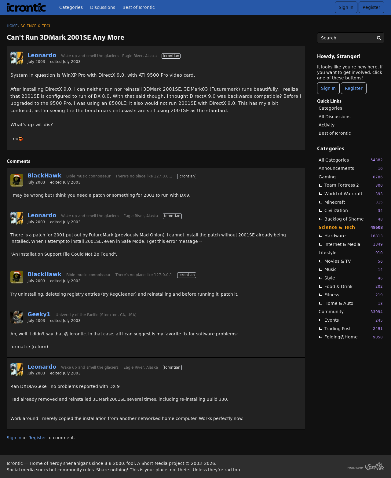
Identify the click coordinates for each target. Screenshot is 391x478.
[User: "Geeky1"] (16, 317)
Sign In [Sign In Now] (328, 88)
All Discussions (334, 116)
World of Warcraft (353, 194)
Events (353, 320)
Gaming (351, 177)
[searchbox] (350, 37)
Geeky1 (39, 314)
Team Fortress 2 (353, 185)
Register (371, 7)
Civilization (353, 210)
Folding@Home (353, 337)
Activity (326, 124)
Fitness (353, 295)
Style (353, 278)
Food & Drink (353, 286)
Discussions (102, 7)
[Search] (378, 37)
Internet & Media (353, 244)
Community (351, 312)
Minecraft (353, 202)
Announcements (351, 168)
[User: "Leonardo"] (16, 58)
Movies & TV (353, 261)
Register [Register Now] (354, 88)
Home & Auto (353, 303)
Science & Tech (351, 227)
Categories (71, 7)
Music (353, 269)
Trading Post (353, 328)
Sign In (346, 7)
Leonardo (41, 55)
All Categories (351, 160)
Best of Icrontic (138, 7)
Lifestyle (351, 253)
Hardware (353, 236)
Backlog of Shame (353, 219)
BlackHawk (44, 175)
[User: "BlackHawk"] (16, 180)
